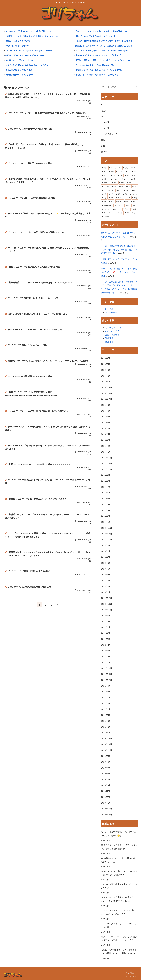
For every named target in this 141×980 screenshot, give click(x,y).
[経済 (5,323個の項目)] (134, 179)
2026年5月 (106, 358)
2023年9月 (106, 545)
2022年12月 (106, 598)
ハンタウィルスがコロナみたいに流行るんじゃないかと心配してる (119, 912)
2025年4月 (106, 434)
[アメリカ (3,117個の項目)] (119, 198)
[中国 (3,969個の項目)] (104, 194)
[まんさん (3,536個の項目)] (133, 194)
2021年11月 (106, 674)
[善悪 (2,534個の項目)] (126, 201)
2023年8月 (106, 551)
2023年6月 (106, 563)
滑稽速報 (109, 338)
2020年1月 (106, 803)
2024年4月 (106, 504)
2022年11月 (106, 604)
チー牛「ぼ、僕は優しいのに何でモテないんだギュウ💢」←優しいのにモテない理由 (119, 272)
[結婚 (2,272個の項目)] (134, 209)
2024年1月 (106, 522)
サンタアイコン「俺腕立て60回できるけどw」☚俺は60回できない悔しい (119, 899)
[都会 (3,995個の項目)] (134, 190)
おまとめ (109, 309)
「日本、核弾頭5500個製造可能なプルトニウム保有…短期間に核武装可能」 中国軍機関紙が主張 (119, 249)
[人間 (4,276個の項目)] (134, 186)
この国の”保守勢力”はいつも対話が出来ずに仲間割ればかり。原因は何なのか (119, 951)
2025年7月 (106, 417)
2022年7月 (106, 627)
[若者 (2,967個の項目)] (111, 201)
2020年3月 (106, 791)
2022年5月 (106, 639)
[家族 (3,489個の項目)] (104, 198)
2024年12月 (106, 458)
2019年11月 (106, 815)
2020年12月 (106, 738)
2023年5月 (106, 569)
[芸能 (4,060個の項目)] (126, 190)
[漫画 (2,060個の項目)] (127, 213)
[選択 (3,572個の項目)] (125, 194)
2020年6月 (106, 774)
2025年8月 (106, 411)
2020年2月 (106, 797)
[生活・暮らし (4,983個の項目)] (132, 183)
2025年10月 (106, 399)
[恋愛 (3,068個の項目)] (128, 198)
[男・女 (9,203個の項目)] (105, 175)
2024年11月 (106, 463)
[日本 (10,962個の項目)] (134, 171)
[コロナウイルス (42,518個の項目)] (115, 168)
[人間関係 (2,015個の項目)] (119, 216)
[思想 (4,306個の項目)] (128, 186)
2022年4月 (106, 645)
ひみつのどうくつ (113, 331)
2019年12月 (106, 809)
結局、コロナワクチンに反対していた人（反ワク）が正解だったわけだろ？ (119, 938)
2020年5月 (106, 779)
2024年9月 (106, 475)
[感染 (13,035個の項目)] (111, 171)
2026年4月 (106, 364)
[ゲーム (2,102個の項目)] (112, 213)
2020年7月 (106, 768)
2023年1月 (106, 592)
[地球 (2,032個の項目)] (134, 213)
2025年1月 (106, 452)
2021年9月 (106, 686)
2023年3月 (106, 580)
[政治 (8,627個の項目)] (113, 175)
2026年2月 (106, 376)
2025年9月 (106, 405)
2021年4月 (106, 715)
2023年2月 (106, 586)
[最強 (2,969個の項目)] (104, 201)
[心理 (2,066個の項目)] (120, 213)
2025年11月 (106, 393)
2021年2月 (106, 727)
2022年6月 (106, 633)
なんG (104, 111)
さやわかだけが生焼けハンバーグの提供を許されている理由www (119, 873)
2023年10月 (106, 539)
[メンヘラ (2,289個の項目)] (106, 209)
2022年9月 (106, 616)
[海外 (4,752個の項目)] (114, 186)
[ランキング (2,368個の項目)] (118, 205)
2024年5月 (106, 499)
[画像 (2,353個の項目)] (127, 205)
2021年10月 (106, 680)
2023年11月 (106, 534)
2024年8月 (106, 481)
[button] (136, 86)
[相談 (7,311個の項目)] (127, 175)
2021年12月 (106, 668)
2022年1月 (106, 662)
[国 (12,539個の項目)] (128, 171)
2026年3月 (106, 370)
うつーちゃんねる (113, 327)
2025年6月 (106, 423)
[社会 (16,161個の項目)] (104, 171)
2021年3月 (106, 721)
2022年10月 (106, 610)
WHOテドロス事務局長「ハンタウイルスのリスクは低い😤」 (118, 834)
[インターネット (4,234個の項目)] (108, 190)
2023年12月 (106, 528)
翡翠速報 (109, 342)
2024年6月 (106, 493)
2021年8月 (106, 692)
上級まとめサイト (113, 335)
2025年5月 (106, 428)
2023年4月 (106, 575)
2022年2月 (106, 656)
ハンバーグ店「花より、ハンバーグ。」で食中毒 (119, 925)
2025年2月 (106, 446)
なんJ (103, 116)
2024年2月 (106, 516)
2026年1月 (106, 382)
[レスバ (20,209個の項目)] (134, 168)
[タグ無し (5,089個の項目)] (106, 183)
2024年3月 (106, 510)
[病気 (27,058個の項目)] (125, 168)
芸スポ (104, 152)
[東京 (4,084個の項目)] (119, 190)
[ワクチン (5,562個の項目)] (115, 179)
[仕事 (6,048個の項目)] (105, 179)
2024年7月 (106, 487)
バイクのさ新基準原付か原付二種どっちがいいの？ (119, 886)
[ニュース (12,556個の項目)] (120, 171)
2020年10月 (106, 750)
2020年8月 (106, 762)
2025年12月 (106, 387)
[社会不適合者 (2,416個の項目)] (107, 205)
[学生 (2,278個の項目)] (126, 209)
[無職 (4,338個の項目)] (121, 186)
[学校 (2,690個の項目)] (118, 201)
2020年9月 (106, 756)
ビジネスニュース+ (110, 134)
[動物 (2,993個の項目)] (134, 198)
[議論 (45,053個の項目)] (104, 168)
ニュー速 (105, 122)
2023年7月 (106, 557)
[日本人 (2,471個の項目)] (134, 201)
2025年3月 (106, 440)
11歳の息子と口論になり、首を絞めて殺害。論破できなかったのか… (119, 847)
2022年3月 (106, 651)
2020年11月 (106, 744)
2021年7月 (106, 697)
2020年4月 (106, 785)
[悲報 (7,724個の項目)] (120, 175)
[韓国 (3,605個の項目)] (118, 194)
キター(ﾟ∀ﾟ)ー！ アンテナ (116, 312)
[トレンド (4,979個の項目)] (105, 186)
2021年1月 (106, 733)
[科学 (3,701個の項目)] (111, 194)
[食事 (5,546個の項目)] (125, 179)
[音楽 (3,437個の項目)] (111, 198)
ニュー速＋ (106, 128)
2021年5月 (106, 709)
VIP (102, 105)
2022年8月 (106, 621)
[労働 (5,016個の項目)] (114, 183)
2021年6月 (106, 703)
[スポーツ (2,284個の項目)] (117, 209)
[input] (119, 86)
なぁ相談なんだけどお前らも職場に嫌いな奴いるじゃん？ (119, 860)
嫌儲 (103, 140)
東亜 (103, 146)
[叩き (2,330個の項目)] (134, 205)
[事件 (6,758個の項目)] (134, 175)
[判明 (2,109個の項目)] (104, 213)
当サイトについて (132, 973)
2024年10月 (106, 469)
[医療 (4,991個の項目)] (121, 183)
